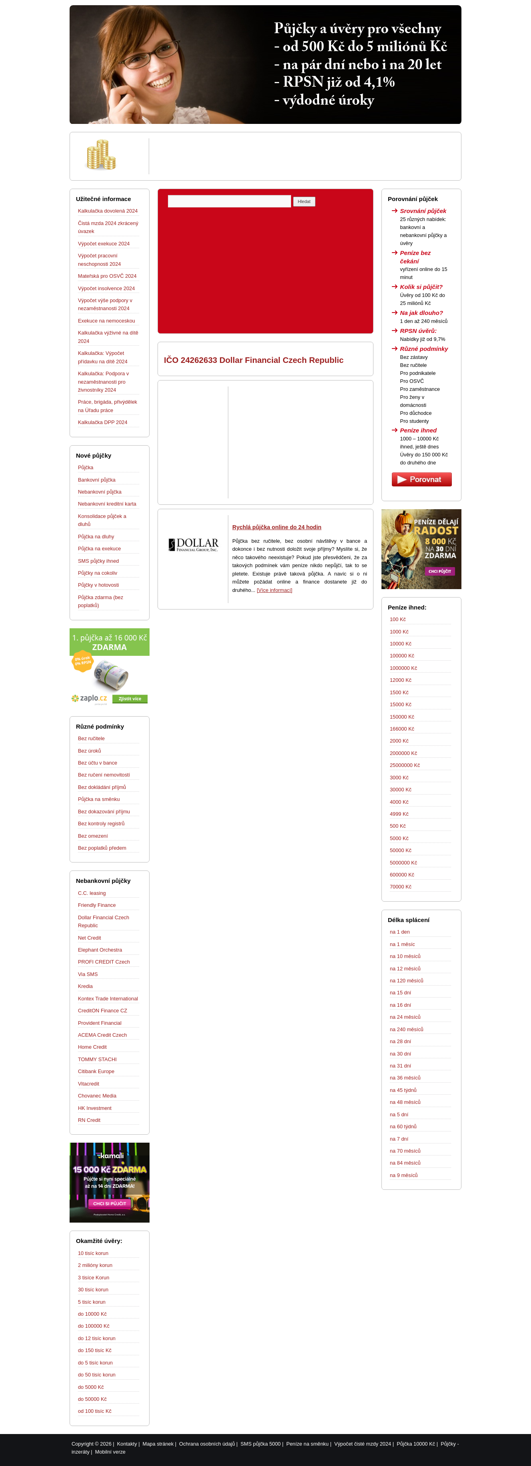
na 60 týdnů (403, 1126)
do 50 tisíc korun (97, 1375)
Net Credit (89, 938)
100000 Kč (402, 656)
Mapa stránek (158, 1444)
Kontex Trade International (108, 999)
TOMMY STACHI (97, 1059)
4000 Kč (399, 802)
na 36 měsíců (405, 1078)
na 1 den (400, 932)
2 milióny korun (95, 1265)
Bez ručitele (91, 738)
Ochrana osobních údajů (207, 1444)
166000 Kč (402, 729)
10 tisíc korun (93, 1253)
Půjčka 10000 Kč (416, 1444)
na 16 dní (400, 1005)
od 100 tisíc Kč (95, 1411)
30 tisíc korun (93, 1290)
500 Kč (398, 826)
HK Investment (95, 1108)
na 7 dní (399, 1139)
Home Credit (92, 1047)
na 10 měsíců (405, 956)
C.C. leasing (92, 893)
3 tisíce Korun (93, 1278)
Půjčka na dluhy (96, 537)
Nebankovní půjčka (100, 492)
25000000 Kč (405, 765)
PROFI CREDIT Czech (104, 962)
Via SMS (88, 974)
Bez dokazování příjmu (104, 812)
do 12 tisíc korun (97, 1338)
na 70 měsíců (405, 1151)
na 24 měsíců (405, 1017)
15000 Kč (400, 704)
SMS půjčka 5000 (261, 1444)
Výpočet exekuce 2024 (104, 244)
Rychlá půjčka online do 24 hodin (276, 527)
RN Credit (89, 1120)
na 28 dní (400, 1041)
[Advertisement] (303, 156)
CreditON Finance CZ (102, 1011)
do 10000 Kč (92, 1314)
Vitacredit (88, 1084)
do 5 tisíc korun (95, 1363)
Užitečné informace (103, 198)
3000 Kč (399, 778)
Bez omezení (93, 836)
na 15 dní (400, 993)
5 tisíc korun (92, 1302)
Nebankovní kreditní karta (107, 504)
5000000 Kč (403, 863)
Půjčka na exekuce (99, 549)
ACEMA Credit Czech (102, 1035)
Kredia (85, 986)
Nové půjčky (93, 455)
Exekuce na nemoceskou (106, 321)
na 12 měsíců (405, 969)
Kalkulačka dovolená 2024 (108, 211)
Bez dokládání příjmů (102, 787)
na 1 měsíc (402, 944)
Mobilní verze (110, 1452)
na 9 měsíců (404, 1175)
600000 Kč (402, 875)
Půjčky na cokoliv (97, 573)
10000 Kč (400, 644)
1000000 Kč (403, 668)
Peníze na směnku (307, 1444)
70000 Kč (400, 887)
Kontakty (127, 1444)
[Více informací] (274, 590)
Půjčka (85, 467)
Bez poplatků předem (102, 848)
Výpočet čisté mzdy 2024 (362, 1444)
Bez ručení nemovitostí (104, 775)
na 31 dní (400, 1066)
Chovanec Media (97, 1096)
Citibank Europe (96, 1071)
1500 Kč (399, 692)
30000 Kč (400, 790)
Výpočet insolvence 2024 (106, 288)
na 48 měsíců (405, 1102)
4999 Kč (399, 814)
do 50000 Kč (92, 1399)
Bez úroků (89, 751)
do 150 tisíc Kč (95, 1350)
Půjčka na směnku (99, 799)
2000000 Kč (403, 753)
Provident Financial (100, 1023)
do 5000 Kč (91, 1387)
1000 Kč (399, 632)
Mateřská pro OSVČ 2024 (107, 276)
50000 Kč (400, 850)
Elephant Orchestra (100, 950)
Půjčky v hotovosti (98, 585)
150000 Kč (402, 717)
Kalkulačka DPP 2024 (103, 422)
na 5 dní (399, 1114)
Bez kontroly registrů (101, 824)
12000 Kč (400, 680)
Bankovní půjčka (97, 480)
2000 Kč (399, 741)
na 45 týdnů (403, 1090)
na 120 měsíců (406, 981)
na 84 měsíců (405, 1163)
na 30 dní (400, 1054)
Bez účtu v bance (97, 763)
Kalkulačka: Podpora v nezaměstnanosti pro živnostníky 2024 (103, 381)
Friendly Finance (97, 905)
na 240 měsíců (406, 1029)
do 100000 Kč (94, 1326)
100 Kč (398, 619)
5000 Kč (399, 838)
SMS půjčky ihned (98, 561)
